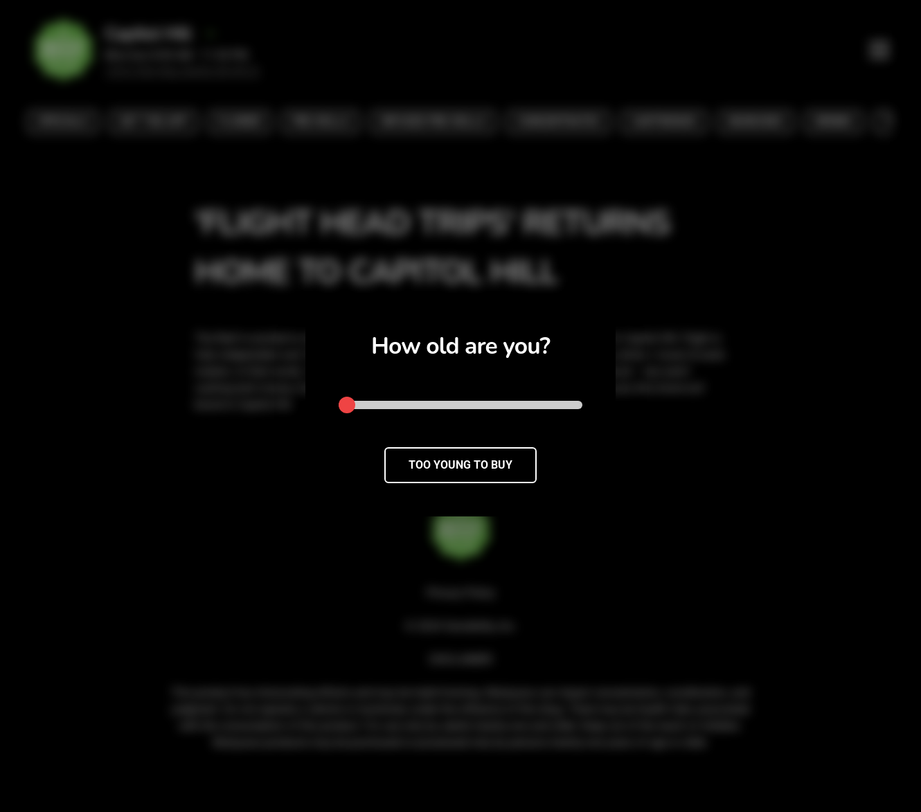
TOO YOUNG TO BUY (460, 464)
